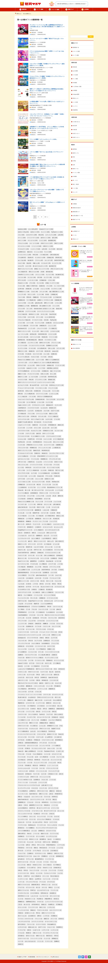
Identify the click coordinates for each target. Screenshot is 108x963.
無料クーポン (76, 168)
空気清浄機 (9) (38, 498)
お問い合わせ (55, 956)
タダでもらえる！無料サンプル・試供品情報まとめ (81, 273)
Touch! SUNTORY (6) (23, 552)
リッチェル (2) (33, 782)
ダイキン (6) (31, 555)
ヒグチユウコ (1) (22, 927)
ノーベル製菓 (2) (56, 745)
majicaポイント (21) (32, 368)
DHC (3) (37, 677)
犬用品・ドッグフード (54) (52, 283)
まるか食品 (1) (54, 850)
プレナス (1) (47, 796)
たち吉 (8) (52, 512)
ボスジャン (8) (47, 504)
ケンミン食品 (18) (22, 396)
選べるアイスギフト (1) (50, 810)
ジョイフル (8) (57, 501)
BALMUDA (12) (45, 450)
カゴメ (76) (28, 266)
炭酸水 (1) (51, 791)
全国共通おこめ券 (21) (52, 368)
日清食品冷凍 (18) (39, 399)
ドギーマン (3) (46, 694)
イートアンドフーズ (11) (36, 464)
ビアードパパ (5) (58, 600)
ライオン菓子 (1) (31, 867)
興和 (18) (20, 393)
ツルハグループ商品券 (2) (54, 720)
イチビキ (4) (32, 615)
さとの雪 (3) (21, 686)
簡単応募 (75, 67)
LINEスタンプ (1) (58, 853)
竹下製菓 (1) (59, 904)
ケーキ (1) (45, 861)
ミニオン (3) (31, 649)
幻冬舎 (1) (61, 918)
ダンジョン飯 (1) (40, 836)
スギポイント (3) (22, 671)
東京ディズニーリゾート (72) (25, 268)
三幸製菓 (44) (54, 294)
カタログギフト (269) (31, 234)
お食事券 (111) (21, 251)
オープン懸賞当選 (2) (23, 731)
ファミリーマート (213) (33, 237)
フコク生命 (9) (21, 498)
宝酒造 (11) (37, 453)
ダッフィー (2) (35, 720)
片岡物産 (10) (21, 484)
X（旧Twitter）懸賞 (77, 86)
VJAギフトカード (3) (33, 671)
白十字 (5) (28, 586)
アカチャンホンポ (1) (42, 910)
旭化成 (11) (44, 453)
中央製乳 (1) (51, 904)
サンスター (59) (32, 277)
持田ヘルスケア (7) (51, 532)
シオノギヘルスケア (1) (24, 921)
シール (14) (21, 433)
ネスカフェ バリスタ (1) (24, 810)
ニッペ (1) (56, 887)
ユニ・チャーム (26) (23, 334)
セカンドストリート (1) (55, 910)
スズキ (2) (20, 765)
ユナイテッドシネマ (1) (37, 921)
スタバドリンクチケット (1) (37, 799)
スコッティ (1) (43, 788)
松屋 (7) (55, 538)
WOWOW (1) (45, 802)
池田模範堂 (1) (59, 856)
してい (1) (51, 856)
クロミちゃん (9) (49, 490)
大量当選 (75, 129)
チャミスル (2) (21, 756)
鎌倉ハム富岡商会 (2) (30, 751)
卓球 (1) (34, 844)
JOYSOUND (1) (36, 904)
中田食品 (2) (37, 740)
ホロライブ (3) (51, 646)
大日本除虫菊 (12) (37, 442)
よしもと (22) (31, 365)
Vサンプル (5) (33, 598)
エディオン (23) (60, 348)
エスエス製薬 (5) (22, 575)
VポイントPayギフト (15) (37, 419)
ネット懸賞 (75, 78)
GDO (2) (54, 711)
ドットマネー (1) (49, 859)
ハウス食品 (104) (44, 254)
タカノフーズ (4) (56, 626)
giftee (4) (58, 609)
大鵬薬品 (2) (30, 700)
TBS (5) (59, 583)
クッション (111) (38, 251)
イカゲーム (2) (39, 737)
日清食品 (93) (50, 257)
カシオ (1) (20, 898)
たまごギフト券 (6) (38, 547)
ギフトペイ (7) (31, 544)
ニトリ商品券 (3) (35, 666)
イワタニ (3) (38, 691)
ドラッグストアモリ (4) (24, 643)
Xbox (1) (29, 833)
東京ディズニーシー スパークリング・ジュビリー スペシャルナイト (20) (36, 382)
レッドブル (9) (59, 490)
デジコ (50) (49, 285)
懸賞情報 (24, 9)
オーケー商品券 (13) (58, 439)
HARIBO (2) (42, 765)
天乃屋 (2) (27, 748)
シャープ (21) (41, 368)
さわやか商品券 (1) (23, 808)
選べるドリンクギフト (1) (43, 808)
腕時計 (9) (60, 495)
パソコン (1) (40, 941)
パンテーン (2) (21, 700)
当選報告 (75, 203)
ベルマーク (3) (44, 671)
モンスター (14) (59, 430)
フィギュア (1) (21, 930)
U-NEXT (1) (27, 876)
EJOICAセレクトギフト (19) (56, 385)
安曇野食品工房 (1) (30, 901)
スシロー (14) (21, 427)
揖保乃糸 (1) (49, 935)
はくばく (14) (45, 427)
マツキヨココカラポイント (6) (52, 552)
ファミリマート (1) (33, 907)
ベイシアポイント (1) (55, 802)
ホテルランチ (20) (22, 379)
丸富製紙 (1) (21, 836)
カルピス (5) (58, 575)
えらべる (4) (59, 612)
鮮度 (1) (29, 864)
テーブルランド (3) (39, 660)
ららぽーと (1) (36, 930)
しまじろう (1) (34, 896)
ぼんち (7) (46, 535)
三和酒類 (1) (44, 856)
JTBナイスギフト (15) (23, 416)
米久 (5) (42, 581)
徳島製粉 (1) (55, 842)
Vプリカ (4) (43, 617)
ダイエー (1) (32, 819)
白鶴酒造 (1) (41, 830)
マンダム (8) (21, 512)
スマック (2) (21, 711)
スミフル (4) (38, 626)
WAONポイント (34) (34, 314)
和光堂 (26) (44, 337)
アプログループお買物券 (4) (38, 606)
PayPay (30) (53, 320)
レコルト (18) (40, 402)
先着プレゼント (76, 137)
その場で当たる (76, 121)
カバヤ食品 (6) (47, 544)
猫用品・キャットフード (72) (41, 268)
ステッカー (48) (43, 291)
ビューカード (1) (44, 896)
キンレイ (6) (39, 555)
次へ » (46, 217)
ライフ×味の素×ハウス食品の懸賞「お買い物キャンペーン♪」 (81, 310)
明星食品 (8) (21, 518)
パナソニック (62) (39, 274)
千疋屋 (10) (57, 476)
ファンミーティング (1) (36, 938)
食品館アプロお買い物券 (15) (25, 422)
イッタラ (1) (28, 850)
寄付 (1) (38, 913)
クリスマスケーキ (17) (33, 407)
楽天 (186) (54, 237)
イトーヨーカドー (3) (40, 646)
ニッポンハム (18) (53, 393)
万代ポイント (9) (43, 493)
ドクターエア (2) (41, 734)
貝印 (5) (41, 583)
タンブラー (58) (48, 277)
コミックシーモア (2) (44, 745)
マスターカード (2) (23, 728)
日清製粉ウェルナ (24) (51, 345)
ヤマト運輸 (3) (56, 663)
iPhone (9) (20, 490)
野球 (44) (29, 297)
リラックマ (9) (30, 495)
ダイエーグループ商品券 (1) (44, 819)
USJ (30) (46, 320)
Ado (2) (59, 762)
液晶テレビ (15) (53, 413)
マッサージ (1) (48, 941)
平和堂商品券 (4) (22, 612)
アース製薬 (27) (53, 328)
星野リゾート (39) (48, 303)
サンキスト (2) (52, 742)
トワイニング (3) (22, 660)
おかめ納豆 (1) (31, 915)
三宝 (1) (20, 904)
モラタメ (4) (59, 623)
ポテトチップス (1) (53, 788)
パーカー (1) (55, 879)
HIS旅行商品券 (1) (50, 844)
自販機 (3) (20, 654)
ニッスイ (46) (40, 294)
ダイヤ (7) (39, 544)
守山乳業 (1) (40, 898)
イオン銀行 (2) (57, 737)
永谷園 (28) (48, 322)
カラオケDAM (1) (34, 893)
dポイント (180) (22, 240)
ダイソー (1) (54, 918)
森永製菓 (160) (52, 240)
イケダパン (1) (21, 842)
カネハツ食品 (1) (47, 864)
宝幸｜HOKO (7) (59, 541)
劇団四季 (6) (33, 561)
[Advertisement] (82, 25)
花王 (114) (59, 249)
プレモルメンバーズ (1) (50, 873)
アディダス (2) (43, 742)
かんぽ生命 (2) (31, 697)
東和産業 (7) (30, 527)
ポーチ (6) (54, 569)
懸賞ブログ (71, 9)
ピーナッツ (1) (55, 808)
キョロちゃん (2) (33, 728)
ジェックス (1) (21, 864)
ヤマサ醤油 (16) (22, 413)
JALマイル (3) (29, 677)
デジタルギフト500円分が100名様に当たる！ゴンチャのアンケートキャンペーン (81, 291)
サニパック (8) (39, 501)
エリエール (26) (52, 334)
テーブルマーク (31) (37, 320)
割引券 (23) (47, 351)
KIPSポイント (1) (46, 884)
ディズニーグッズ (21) (33, 373)
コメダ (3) (31, 680)
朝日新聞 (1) (43, 839)
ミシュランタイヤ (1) (23, 910)
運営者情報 (32, 956)
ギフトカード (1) (30, 887)
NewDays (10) (55, 481)
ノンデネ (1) (46, 915)
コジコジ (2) (47, 754)
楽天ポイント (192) (45, 237)
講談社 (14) (60, 425)
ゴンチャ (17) (58, 405)
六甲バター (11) (22, 461)
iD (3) (55, 669)
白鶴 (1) (20, 805)
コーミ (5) (50, 575)
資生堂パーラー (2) (52, 734)
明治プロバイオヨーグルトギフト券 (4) (54, 615)
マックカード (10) (22, 476)
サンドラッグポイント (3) (51, 657)
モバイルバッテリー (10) (38, 481)
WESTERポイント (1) (23, 896)
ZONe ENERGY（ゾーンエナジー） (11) (47, 456)
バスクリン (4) (46, 626)
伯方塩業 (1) (21, 935)
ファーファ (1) (52, 870)
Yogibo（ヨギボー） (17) (24, 405)
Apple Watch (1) (33, 793)
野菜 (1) (20, 796)
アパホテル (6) (34, 564)
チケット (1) (46, 876)
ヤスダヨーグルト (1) (23, 893)
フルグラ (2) (49, 714)
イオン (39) (30, 303)
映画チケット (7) (22, 544)
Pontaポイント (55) (23, 283)
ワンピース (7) (36, 524)
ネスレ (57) (56, 277)
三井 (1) (39, 867)
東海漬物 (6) (30, 566)
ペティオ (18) (32, 396)
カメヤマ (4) (54, 637)
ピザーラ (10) (21, 478)
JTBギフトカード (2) (44, 728)
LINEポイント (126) (48, 246)
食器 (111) (29, 251)
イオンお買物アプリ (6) (24, 569)
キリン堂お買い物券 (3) (44, 654)
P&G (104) (35, 254)
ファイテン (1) (54, 890)
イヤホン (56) (51, 280)
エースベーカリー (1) (23, 873)
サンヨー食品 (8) (22, 515)
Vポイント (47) (31, 294)
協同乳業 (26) (21, 339)
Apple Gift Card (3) (53, 677)
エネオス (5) (38, 578)
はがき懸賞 (75, 70)
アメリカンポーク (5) (35, 572)
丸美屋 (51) (42, 285)
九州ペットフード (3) (47, 674)
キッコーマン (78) (56, 263)
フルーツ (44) (21, 297)
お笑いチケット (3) (23, 680)
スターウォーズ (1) (23, 839)
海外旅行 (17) (52, 407)
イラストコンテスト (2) (52, 768)
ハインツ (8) (31, 515)
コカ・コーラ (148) (34, 243)
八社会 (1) (51, 813)
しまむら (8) (46, 510)
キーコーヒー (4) (30, 629)
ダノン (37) (29, 308)
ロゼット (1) (32, 816)
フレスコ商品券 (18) (29, 393)
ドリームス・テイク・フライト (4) (48, 632)
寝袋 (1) (36, 847)
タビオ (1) (56, 816)
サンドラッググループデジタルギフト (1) (46, 827)
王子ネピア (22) (22, 365)
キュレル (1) (30, 842)
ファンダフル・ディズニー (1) (50, 932)
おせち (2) (32, 731)
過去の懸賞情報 (76, 348)
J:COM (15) (34, 416)
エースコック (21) (35, 371)
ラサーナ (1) (29, 847)
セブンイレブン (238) (50, 234)
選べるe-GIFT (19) (34, 385)
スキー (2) (41, 768)
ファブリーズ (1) (22, 825)
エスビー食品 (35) (22, 314)
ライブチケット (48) (56, 288)
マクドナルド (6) (58, 549)
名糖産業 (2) (52, 708)
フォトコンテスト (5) (23, 598)
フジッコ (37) (55, 305)
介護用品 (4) (47, 640)
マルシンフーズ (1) (34, 870)
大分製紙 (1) (54, 915)
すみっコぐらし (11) (23, 464)
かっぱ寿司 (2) (48, 737)
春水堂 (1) (56, 898)
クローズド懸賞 (55, 9)
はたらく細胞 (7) (36, 538)
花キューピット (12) (58, 442)
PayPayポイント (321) (57, 232)
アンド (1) (49, 816)
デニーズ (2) (31, 737)
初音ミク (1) (42, 907)
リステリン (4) (34, 632)
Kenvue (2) (20, 774)
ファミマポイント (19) (41, 388)
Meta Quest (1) (43, 847)
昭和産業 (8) (21, 521)
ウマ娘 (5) (60, 569)
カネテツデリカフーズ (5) (24, 592)
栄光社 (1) (58, 791)
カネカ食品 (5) (29, 578)
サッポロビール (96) (40, 257)
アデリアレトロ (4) (41, 629)
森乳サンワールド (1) (23, 890)
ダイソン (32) (39, 317)
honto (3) (20, 666)
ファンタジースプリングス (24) (36, 345)
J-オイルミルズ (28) (58, 322)
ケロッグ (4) (40, 615)
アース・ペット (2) (23, 782)
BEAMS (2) (37, 759)
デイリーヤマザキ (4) (32, 637)
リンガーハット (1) (23, 879)
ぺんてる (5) (21, 583)
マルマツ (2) (36, 774)
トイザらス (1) (51, 907)
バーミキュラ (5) (38, 595)
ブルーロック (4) (52, 617)
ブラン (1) (32, 861)
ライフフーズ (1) (54, 833)
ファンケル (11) (35, 459)
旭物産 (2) (52, 722)
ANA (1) (20, 870)
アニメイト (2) (21, 762)
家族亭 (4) (36, 603)
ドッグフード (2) (40, 703)
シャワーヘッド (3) (42, 688)
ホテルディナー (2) (56, 754)
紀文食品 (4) (36, 617)
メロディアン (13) (30, 433)
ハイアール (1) (60, 844)
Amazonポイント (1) (30, 898)
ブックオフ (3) (44, 666)
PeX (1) (46, 822)
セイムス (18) (60, 399)
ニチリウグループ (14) (23, 430)
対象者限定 (75, 110)
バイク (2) (29, 762)
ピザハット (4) (46, 634)
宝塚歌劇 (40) (58, 300)
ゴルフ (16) (46, 410)
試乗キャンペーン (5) (23, 581)
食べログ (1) (27, 904)
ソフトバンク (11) (48, 461)
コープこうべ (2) (46, 711)
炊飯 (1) (31, 879)
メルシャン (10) (39, 478)
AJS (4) (60, 632)
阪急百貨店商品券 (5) (23, 572)
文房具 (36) (21, 311)
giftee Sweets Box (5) (41, 575)
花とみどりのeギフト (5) (47, 586)
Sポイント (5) (49, 581)
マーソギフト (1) (41, 825)
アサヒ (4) (34, 609)
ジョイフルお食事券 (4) (46, 603)
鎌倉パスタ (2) (38, 700)
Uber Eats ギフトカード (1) (25, 856)
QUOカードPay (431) (23, 232)
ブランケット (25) (55, 342)
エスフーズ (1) (53, 822)
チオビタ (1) (35, 788)
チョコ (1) (61, 825)
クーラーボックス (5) (52, 598)
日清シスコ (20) (45, 373)
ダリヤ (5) (47, 583)
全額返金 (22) (50, 365)
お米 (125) (44, 249)
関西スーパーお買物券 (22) (52, 359)
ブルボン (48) (34, 291)
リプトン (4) (21, 617)
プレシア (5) (31, 575)
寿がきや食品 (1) (54, 876)
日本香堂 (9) (30, 498)
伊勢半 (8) (39, 504)
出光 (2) (62, 717)
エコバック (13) (47, 439)
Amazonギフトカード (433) (46, 229)
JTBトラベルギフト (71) (57, 268)
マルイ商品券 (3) (22, 688)
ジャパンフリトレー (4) (52, 620)
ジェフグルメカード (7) (24, 538)
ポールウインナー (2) (57, 694)
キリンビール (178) (32, 240)
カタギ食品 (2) (21, 759)
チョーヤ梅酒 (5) (28, 595)
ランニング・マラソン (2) (40, 762)
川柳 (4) (42, 637)
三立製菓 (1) (30, 853)
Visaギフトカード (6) (23, 561)
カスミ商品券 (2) (44, 756)
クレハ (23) (46, 354)
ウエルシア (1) (21, 853)
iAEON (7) (28, 524)
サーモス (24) (32, 348)
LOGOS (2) (30, 759)
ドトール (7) (54, 535)
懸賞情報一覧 (76, 47)
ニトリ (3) (26, 666)
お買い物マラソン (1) (47, 785)
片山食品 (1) (37, 813)
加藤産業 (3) (52, 688)
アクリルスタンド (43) (45, 297)
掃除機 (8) (28, 521)
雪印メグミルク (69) (34, 271)
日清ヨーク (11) (58, 461)
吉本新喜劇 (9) (34, 493)
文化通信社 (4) (29, 626)
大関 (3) (38, 680)
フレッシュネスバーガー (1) (25, 813)
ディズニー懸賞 (76, 172)
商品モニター (76, 98)
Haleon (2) (20, 751)
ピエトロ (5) (54, 572)
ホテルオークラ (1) (51, 830)
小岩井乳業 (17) (22, 407)
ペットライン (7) (22, 541)
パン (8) (48, 507)
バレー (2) (58, 748)
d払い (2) (59, 705)
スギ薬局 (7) (38, 527)
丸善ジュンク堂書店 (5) (47, 592)
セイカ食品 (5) (36, 592)
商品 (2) (39, 708)
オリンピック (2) (22, 737)
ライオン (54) (21, 285)
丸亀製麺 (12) (59, 444)
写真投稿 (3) (49, 660)
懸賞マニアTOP (22, 956)
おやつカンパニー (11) (23, 459)
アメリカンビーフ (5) (55, 578)
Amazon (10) (40, 476)
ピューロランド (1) (23, 819)
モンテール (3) (30, 674)
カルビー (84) (21, 263)
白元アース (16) (55, 410)
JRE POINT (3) (32, 688)
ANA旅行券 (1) (58, 793)
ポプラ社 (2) (21, 740)
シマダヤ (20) (43, 376)
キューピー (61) (50, 274)
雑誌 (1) (54, 799)
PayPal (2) (42, 714)
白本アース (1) (42, 927)
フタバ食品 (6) (21, 566)
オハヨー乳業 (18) (31, 402)
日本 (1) (32, 873)
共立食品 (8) (56, 518)
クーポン (75, 235)
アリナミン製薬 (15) (53, 416)
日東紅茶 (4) (38, 623)
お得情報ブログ (76, 231)
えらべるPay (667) (33, 229)
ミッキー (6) (57, 547)
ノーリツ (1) (55, 805)
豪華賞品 (75, 149)
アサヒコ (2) (21, 754)
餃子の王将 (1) (21, 924)
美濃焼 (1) (49, 853)
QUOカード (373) (35, 232)
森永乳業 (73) (52, 266)
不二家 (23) (28, 354)
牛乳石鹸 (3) (57, 686)
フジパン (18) (55, 391)
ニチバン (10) (30, 478)
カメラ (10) (34, 473)
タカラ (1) (54, 884)
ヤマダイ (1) (40, 901)
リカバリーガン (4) (57, 606)
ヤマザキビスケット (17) (38, 405)
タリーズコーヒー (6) (23, 564)
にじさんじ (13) (22, 439)
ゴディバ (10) (21, 470)
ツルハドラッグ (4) (43, 609)
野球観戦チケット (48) (23, 291)
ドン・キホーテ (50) (59, 285)
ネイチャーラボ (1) (41, 924)
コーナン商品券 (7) (38, 530)
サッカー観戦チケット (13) (37, 436)
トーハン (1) (44, 870)
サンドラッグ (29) (39, 322)
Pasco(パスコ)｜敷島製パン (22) (26, 359)
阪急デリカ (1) (44, 833)
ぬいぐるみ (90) (22, 260)
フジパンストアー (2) (53, 771)
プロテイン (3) (39, 663)
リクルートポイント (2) (47, 740)
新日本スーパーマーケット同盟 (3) (34, 657)
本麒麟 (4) (45, 623)
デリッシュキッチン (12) (44, 447)
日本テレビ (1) (46, 842)
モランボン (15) (42, 416)
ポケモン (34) (44, 314)
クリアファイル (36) (31, 311)
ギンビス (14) (43, 425)
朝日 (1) (20, 876)
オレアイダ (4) (38, 640)
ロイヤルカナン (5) (59, 586)
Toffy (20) (31, 379)
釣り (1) (38, 887)
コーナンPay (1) (37, 850)
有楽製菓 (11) (44, 459)
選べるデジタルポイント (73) (40, 266)
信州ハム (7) (50, 541)
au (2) (36, 756)
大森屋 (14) (35, 425)
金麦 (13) (38, 433)
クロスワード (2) (22, 714)
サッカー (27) (35, 331)
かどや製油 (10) (55, 473)
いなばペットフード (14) (24, 425)
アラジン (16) (31, 413)
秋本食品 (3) (45, 680)
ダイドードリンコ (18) (41, 393)
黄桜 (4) (47, 637)
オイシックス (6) (45, 558)
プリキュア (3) (55, 643)
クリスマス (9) (21, 495)
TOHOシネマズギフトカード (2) (45, 697)
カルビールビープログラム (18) (26, 399)
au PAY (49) (21, 288)
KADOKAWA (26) (42, 334)
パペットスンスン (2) (41, 771)
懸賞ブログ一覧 (76, 219)
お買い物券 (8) (56, 504)
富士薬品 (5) (49, 589)
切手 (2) (45, 708)
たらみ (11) (39, 461)
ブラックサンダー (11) (54, 459)
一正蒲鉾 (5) (41, 589)
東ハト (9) (27, 490)
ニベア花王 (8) (29, 518)
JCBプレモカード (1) (42, 791)
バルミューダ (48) (45, 288)
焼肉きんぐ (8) (60, 515)
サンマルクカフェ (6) (33, 558)
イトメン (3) (49, 686)
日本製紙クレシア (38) (23, 305)
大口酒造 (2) (29, 740)
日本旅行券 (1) (57, 867)
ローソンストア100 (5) (49, 595)
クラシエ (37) (21, 308)
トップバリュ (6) (36, 569)
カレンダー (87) (49, 260)
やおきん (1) (21, 822)
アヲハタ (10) (48, 476)
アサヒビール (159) (23, 243)
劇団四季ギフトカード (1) (35, 805)
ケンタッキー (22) (59, 365)
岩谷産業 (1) (53, 893)
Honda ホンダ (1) (37, 864)
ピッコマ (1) (39, 873)
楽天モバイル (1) (30, 935)
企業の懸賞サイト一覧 (78, 215)
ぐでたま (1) (30, 802)
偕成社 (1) (43, 904)
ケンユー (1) (47, 938)
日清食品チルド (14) (48, 430)
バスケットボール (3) (39, 686)
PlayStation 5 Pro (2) (49, 751)
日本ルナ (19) (29, 391)
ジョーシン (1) (46, 879)
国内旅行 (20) (51, 379)
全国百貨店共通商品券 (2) (31, 742)
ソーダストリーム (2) (23, 776)
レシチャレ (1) (54, 930)
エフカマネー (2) (30, 703)
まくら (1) (34, 830)
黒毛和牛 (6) (29, 547)
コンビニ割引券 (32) (50, 317)
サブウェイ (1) (29, 859)
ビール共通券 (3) (22, 652)
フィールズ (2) (21, 717)
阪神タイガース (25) (45, 342)
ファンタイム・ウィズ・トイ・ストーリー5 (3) (29, 694)
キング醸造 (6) (43, 564)
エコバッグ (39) (22, 303)
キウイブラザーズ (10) (23, 473)
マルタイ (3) (21, 657)
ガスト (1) (44, 887)
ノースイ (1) (36, 833)
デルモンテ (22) (35, 356)
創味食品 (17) (49, 405)
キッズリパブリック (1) (24, 788)
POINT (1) (32, 890)
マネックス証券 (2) (33, 714)
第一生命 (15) (37, 422)
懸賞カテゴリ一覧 (77, 344)
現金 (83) (29, 263)
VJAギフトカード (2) (23, 725)
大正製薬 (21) (45, 371)
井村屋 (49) (28, 288)
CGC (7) (20, 532)
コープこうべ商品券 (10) (33, 470)
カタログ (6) (21, 547)
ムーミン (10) (32, 476)
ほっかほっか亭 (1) (37, 822)
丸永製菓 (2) (37, 779)
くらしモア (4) (31, 620)
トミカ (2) (52, 756)
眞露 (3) (41, 683)
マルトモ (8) (32, 507)
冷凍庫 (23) (54, 354)
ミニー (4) (52, 609)
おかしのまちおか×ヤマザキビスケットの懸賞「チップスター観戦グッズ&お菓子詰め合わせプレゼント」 (81, 330)
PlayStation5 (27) (22, 328)
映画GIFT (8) (36, 512)
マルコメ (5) (58, 581)
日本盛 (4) (30, 623)
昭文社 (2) (35, 765)
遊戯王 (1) (46, 918)
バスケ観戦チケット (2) (24, 720)
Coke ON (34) (52, 314)
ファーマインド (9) (54, 493)
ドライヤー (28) (34, 325)
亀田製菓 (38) (34, 305)
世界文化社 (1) (44, 893)
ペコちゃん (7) (41, 532)
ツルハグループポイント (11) (56, 453)
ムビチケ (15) (49, 419)
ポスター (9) (47, 498)
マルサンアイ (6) (22, 555)
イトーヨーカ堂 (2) (51, 705)
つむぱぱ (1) (27, 796)
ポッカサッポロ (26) (23, 337)
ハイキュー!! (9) (40, 495)
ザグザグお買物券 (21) (23, 371)
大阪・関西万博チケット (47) (56, 291)
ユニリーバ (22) (40, 359)
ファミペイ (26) (53, 337)
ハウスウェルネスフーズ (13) (53, 436)
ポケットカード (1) (54, 896)
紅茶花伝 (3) (21, 646)
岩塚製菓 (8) (38, 518)
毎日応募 (75, 125)
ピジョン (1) (46, 850)
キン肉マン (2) (59, 751)
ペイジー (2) (35, 768)
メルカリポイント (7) (58, 524)
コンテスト (75, 106)
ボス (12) (29, 442)
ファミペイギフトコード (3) (52, 652)
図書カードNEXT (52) (32, 285)
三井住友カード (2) (52, 774)
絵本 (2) (61, 774)
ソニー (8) (28, 512)
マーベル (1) (52, 847)
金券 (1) (28, 844)
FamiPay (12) (21, 442)
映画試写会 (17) (22, 410)
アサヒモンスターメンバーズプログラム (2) (29, 785)
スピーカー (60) (22, 277)
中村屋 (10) (51, 470)
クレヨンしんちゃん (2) (24, 768)
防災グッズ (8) (40, 507)
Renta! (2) (60, 734)
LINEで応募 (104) (54, 254)
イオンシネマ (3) (22, 691)
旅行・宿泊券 (76, 184)
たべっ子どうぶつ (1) (51, 836)
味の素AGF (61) (60, 274)
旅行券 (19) (21, 391)
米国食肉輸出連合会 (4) (24, 606)
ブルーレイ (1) (30, 924)
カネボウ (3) (21, 677)
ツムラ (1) (59, 873)
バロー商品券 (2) (31, 705)
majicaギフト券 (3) (22, 663)
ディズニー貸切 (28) (23, 325)
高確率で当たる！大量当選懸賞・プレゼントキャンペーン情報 (81, 263)
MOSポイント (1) (33, 839)
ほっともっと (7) (58, 527)
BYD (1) (26, 870)
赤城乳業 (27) (43, 325)
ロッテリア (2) (21, 705)
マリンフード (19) (52, 388)
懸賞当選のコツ (76, 211)
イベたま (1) (21, 932)
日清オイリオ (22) (40, 365)
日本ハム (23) (51, 348)
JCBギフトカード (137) (46, 243)
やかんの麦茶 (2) (57, 700)
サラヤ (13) (39, 439)
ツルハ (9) (55, 484)
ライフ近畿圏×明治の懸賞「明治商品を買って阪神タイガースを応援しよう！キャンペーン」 (81, 320)
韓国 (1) (50, 887)
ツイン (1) (39, 861)
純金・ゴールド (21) (55, 371)
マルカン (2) (45, 779)
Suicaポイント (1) (47, 867)
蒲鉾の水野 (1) (21, 833)
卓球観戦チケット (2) (52, 725)
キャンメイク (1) (41, 816)
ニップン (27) (31, 328)
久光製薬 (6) (54, 558)
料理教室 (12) (33, 447)
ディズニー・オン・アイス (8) (40, 521)
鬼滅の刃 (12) (36, 450)
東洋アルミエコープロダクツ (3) (44, 669)
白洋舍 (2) (31, 771)
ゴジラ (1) (28, 822)
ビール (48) (36, 288)
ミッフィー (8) (31, 504)
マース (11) (56, 464)
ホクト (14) (54, 427)
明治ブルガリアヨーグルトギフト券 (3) (28, 683)
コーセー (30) (21, 322)
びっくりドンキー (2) (56, 759)
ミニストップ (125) (35, 249)
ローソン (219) (21, 237)
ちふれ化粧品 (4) (50, 612)
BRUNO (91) (58, 257)
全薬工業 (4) (61, 617)
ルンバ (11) (21, 467)
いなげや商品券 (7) (46, 538)
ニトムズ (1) (60, 847)
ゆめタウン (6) (21, 549)
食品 (74, 156)
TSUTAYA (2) (51, 731)
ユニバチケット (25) (33, 342)
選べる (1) (20, 850)
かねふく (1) (36, 856)
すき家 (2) (32, 708)
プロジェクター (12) (23, 447)
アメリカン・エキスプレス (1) (25, 918)
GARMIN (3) (44, 677)
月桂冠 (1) (20, 913)
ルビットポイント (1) (37, 796)
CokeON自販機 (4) (22, 615)
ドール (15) (57, 419)
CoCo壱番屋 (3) (45, 643)
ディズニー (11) (48, 464)
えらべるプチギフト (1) (43, 890)
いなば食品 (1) (21, 867)
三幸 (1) (26, 805)
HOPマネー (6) (37, 549)
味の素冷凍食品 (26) (32, 339)
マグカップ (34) (22, 317)
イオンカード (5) (59, 592)
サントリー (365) (45, 232)
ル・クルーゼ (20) (33, 376)
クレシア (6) (38, 566)
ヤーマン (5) (36, 586)
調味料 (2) (48, 703)
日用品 (74, 160)
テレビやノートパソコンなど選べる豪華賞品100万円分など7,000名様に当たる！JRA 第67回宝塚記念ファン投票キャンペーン (81, 300)
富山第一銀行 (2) (22, 697)
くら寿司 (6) (41, 561)
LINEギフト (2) (34, 776)
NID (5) (54, 583)
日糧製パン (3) (51, 649)
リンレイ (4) (21, 626)
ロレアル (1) (38, 842)
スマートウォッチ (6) (54, 566)
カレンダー (75, 192)
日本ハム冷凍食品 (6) (49, 555)
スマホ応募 (75, 74)
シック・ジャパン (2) (52, 765)
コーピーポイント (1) (37, 810)
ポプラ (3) (31, 663)
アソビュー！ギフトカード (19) (26, 388)
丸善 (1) (29, 930)
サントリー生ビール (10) (53, 467)
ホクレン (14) (37, 427)
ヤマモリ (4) (50, 629)
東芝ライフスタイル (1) (24, 884)
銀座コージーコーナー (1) (48, 913)
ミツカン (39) (58, 303)
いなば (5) (20, 603)
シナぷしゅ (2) (52, 762)
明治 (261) (41, 234)
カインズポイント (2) (23, 708)
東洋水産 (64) (49, 271)
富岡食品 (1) (55, 938)
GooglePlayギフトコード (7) (25, 530)
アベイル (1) (42, 881)
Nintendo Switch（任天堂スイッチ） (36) (44, 308)
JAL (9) (54, 495)
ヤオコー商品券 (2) (42, 731)
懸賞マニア (30, 4)
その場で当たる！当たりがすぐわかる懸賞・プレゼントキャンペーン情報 (81, 254)
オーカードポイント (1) (51, 921)
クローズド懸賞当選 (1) (24, 830)
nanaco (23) (55, 351)
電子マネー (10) (59, 470)
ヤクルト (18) (21, 402)
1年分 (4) (30, 640)
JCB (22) (50, 356)
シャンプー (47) (22, 294)
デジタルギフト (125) (23, 249)
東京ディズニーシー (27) (24, 331)
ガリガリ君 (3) (29, 646)
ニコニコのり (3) (54, 680)
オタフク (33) (31, 317)
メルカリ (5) (21, 578)
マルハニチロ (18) (50, 399)
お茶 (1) (51, 793)
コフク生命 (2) (40, 705)
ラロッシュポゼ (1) (52, 825)
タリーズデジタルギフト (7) (52, 530)
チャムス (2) (30, 756)
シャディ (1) (21, 881)
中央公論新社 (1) (51, 924)
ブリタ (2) (28, 754)
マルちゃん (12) (47, 442)
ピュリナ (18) (49, 402)
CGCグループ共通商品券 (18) (44, 396)
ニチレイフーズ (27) (42, 328)
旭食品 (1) (32, 910)
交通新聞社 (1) (21, 802)
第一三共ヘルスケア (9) (37, 490)
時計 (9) (39, 484)
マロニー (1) (53, 861)
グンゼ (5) (45, 578)
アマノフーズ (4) (22, 620)
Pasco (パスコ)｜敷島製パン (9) (26, 501)
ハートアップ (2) (30, 711)
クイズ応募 (75, 102)
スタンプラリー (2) (23, 722)
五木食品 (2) (28, 774)
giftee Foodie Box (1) (23, 799)
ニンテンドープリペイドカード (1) (53, 901)
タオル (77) (21, 266)
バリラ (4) (52, 623)
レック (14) (29, 427)
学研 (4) (49, 606)
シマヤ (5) (35, 583)
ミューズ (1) (21, 844)
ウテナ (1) (37, 802)
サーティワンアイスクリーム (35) (45, 311)
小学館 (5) (34, 589)
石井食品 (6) (59, 555)
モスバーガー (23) (37, 354)
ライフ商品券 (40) (31, 300)
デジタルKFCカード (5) (24, 589)
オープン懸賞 (39, 9)
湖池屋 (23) (31, 351)
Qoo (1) (49, 839)
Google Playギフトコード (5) (35, 600)
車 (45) (47, 294)
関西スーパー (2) (33, 722)
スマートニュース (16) (41, 413)
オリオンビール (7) (47, 527)
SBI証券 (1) (47, 805)
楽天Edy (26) (33, 334)
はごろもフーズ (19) (23, 385)
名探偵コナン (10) (49, 478)
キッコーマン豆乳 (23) (23, 356)
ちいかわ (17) (44, 407)
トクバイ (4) (31, 612)
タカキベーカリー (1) (23, 938)
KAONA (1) (54, 796)
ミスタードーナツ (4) (23, 632)
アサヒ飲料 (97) (22, 257)
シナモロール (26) (54, 331)
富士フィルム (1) (22, 915)
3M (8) (58, 512)
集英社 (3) (56, 674)
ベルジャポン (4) (22, 640)
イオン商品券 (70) (22, 271)
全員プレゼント (76, 133)
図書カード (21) (22, 373)
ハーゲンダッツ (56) (33, 280)
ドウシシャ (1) (38, 918)
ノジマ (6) (59, 564)
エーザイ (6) (58, 561)
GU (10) (48, 481)
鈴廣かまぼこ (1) (32, 927)
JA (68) (42, 271)
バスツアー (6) (52, 564)
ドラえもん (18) (46, 391)
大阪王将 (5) (21, 586)
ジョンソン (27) (52, 325)
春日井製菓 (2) (58, 740)
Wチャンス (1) (41, 844)
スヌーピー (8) (44, 512)
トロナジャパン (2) (23, 771)
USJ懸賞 (75, 176)
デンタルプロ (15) (47, 422)
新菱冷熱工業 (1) (36, 884)
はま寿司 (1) (38, 879)
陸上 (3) (51, 671)
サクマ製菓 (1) (56, 864)
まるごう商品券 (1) (36, 876)
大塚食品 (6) (40, 552)
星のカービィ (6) (22, 558)
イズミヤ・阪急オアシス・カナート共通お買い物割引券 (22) (44, 362)
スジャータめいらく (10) (24, 481)
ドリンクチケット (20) (40, 379)
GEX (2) (38, 711)
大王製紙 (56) (43, 280)
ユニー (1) (20, 941)
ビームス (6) (56, 544)
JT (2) (60, 725)
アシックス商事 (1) (23, 816)
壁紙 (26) (40, 339)
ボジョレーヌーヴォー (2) (43, 717)
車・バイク (75, 180)
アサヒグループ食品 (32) (24, 320)
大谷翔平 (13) (31, 439)
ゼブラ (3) (30, 691)
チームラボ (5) (28, 603)
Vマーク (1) (44, 813)
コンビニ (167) (43, 240)
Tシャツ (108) (47, 251)
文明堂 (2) (20, 742)
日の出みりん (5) (48, 600)
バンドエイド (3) (32, 652)
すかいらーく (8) (47, 518)
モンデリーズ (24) (22, 348)
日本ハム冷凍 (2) (58, 714)
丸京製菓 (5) (46, 572)
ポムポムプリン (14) (36, 430)
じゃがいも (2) (47, 700)
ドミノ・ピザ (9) (41, 487)
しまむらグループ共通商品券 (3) (26, 669)
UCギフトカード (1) (23, 861)
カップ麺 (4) (21, 609)
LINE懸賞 (75, 90)
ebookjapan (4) (22, 637)
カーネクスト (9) (31, 484)
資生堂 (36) (59, 308)
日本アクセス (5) (22, 600)
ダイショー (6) (48, 547)
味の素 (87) (30, 260)
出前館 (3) (54, 654)
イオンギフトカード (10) (39, 467)
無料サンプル (76, 153)
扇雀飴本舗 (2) (60, 708)
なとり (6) (29, 549)
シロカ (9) (48, 495)
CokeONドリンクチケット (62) (25, 274)
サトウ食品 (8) (39, 515)
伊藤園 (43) (36, 297)
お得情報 (86, 9)
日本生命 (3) (61, 669)
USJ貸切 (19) (37, 391)
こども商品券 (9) (22, 487)
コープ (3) (30, 660)
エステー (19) (44, 385)
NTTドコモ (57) (22, 280)
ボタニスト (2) (56, 703)
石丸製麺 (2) (44, 720)
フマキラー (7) (21, 527)
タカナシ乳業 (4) (36, 643)
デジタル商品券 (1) (23, 791)
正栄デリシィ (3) (49, 683)
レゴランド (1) (45, 930)
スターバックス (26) (35, 337)
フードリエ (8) (48, 501)
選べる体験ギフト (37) (45, 305)
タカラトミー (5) (34, 581)
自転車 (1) (20, 944)
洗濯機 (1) (56, 941)
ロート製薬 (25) (22, 342)
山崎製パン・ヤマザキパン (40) (45, 300)
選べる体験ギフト (27, 13)
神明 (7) (34, 532)
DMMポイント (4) (56, 634)
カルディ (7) (31, 535)
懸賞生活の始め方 (77, 207)
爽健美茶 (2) (21, 703)
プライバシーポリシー (43, 956)
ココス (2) (39, 751)
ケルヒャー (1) (51, 927)
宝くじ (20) (53, 373)
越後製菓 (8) (38, 510)
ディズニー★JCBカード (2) (25, 779)
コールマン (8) (55, 507)
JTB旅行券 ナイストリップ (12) (34, 444)
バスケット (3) (21, 674)
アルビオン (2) (45, 759)
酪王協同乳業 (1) (39, 859)
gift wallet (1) (21, 859)
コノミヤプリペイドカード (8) (25, 510)
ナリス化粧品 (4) (40, 612)
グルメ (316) (21, 234)
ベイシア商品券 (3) (41, 649)
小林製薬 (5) (42, 598)
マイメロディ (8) (22, 504)
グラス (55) (32, 283)
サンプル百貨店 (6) (47, 549)
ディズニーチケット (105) (24, 254)
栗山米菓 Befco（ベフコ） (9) (54, 487)
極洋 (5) (20, 595)
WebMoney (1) (31, 825)
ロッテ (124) (52, 249)
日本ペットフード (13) (48, 433)
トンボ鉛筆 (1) (56, 839)
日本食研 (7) (27, 532)
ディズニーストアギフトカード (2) (26, 734)
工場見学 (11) (31, 461)
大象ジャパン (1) (37, 932)
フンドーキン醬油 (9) (23, 493)
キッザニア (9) (31, 487)
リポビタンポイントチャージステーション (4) (29, 634)
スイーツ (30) (30, 322)
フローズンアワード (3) (31, 654)
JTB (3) (38, 674)
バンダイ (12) (21, 444)
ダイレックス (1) (22, 907)
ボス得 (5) (28, 583)
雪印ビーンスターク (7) (40, 541)
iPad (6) (60, 558)
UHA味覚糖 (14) (52, 425)
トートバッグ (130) (36, 246)
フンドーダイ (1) (30, 836)
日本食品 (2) (55, 717)
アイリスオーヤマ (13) (23, 436)
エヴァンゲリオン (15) (23, 419)
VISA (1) (56, 935)
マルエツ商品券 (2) (37, 754)
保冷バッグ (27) (45, 331)
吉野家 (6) (33, 552)
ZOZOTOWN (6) (46, 569)
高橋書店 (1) (21, 901)
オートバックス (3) (59, 660)
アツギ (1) (60, 870)
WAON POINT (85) (59, 260)
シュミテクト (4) (22, 623)
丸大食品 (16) (38, 410)
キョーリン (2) (60, 756)
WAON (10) (28, 467)
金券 (74, 164)
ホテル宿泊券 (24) (41, 348)
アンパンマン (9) (46, 484)
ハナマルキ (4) (40, 620)
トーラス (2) (52, 779)
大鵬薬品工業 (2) (43, 722)
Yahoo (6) (45, 566)
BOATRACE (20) (52, 376)
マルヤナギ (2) (21, 745)
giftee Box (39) (38, 303)
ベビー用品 (75, 188)
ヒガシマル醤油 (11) (23, 456)
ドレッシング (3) (22, 649)
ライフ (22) (43, 356)
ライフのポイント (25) (50, 339)
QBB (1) (39, 915)
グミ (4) (28, 609)
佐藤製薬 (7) (39, 535)
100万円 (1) (32, 808)
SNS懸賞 (75, 82)
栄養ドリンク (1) (43, 793)
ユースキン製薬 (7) (46, 524)
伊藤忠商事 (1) (48, 898)
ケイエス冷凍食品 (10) (44, 473)
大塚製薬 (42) (21, 300)
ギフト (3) (40, 652)
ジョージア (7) (53, 521)
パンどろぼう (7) (22, 535)
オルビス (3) (58, 683)
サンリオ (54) (40, 283)
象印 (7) (30, 541)
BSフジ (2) (57, 697)
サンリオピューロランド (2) (39, 748)
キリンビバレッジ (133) (24, 246)
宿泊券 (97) (30, 257)
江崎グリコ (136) (58, 243)
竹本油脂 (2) (28, 765)
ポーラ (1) (48, 799)
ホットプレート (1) (23, 793)
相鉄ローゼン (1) (40, 935)
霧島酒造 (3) (29, 686)
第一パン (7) (21, 524)
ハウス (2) (20, 748)
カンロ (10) (43, 470)
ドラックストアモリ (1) (32, 881)
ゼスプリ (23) (39, 351)
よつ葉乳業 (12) (56, 447)
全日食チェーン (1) (29, 913)
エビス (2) (43, 774)
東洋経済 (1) (21, 827)
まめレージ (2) (51, 748)
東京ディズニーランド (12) (24, 450)
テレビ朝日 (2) (33, 725)
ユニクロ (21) (21, 368)
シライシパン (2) (42, 782)
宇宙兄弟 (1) (21, 847)
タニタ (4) (28, 617)
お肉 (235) (60, 234)
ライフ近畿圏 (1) (30, 827)
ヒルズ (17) (30, 410)
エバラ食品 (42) (57, 297)
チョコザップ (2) (31, 717)
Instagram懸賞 (76, 94)
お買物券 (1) (32, 791)
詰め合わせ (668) (22, 229)
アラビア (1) (21, 887)
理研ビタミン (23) (22, 351)
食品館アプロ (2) (56, 728)
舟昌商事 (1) (59, 927)
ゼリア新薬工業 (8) (50, 515)
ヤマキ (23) (21, 354)
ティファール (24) (22, 345)
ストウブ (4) (21, 629)
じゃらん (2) (42, 725)
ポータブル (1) (51, 881)
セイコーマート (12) (49, 444)
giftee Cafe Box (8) (22, 507)
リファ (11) (33, 456)
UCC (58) (39, 277)
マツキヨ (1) (56, 819)
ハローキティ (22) (22, 362)
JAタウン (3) (48, 663)
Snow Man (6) (49, 561)
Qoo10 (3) (57, 671)
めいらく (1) (61, 810)
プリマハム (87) (39, 260)
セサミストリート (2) (32, 745)
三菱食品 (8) (54, 510)
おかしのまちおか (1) (30, 941)
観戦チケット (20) (22, 376)
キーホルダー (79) (45, 263)
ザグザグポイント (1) (40, 853)
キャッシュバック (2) (45, 776)
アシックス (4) (55, 640)
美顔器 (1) (28, 932)
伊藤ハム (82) (36, 263)
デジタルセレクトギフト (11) (25, 453)
